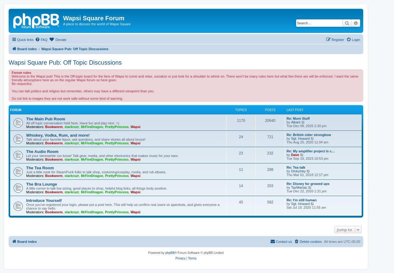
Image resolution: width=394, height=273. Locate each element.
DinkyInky (298, 171)
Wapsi (135, 127)
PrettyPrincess (117, 127)
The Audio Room (42, 151)
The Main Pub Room (45, 119)
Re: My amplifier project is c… (311, 151)
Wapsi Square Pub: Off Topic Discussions (65, 62)
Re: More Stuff (298, 118)
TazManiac (299, 187)
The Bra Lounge (41, 184)
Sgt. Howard (300, 138)
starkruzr (72, 127)
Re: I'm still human (301, 200)
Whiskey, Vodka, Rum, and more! (58, 135)
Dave (295, 155)
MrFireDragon (92, 127)
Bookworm (54, 127)
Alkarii (295, 122)
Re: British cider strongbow (309, 135)
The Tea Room (40, 168)
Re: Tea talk (296, 167)
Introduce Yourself (44, 200)
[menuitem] (41, 39)
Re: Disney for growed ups (308, 184)
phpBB (170, 253)
